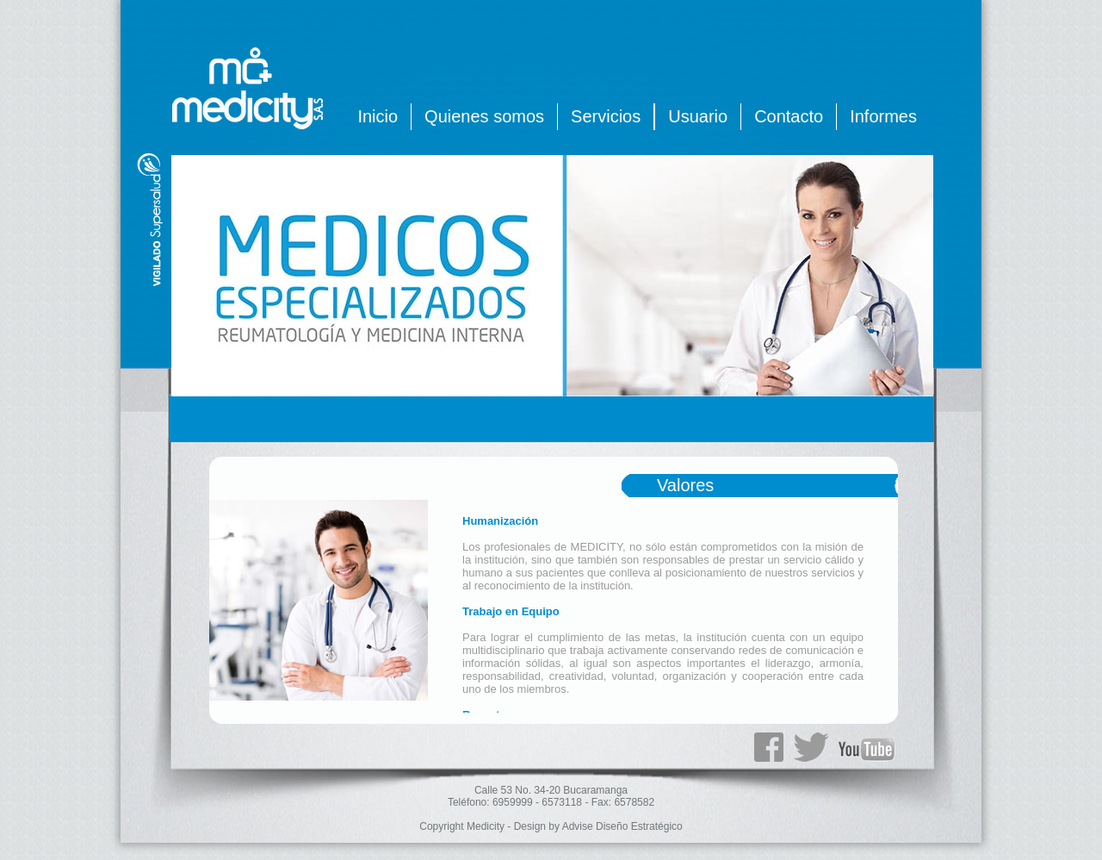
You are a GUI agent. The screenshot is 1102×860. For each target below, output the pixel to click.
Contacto (788, 116)
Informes (883, 116)
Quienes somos (484, 116)
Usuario (697, 116)
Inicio (377, 116)
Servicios (606, 116)
